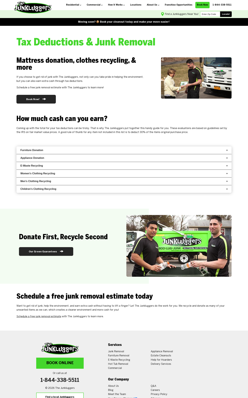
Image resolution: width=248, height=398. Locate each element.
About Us (113, 386)
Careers (155, 390)
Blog (110, 390)
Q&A (153, 386)
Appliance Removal (162, 351)
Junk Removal (116, 351)
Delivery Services (161, 364)
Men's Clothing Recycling (124, 181)
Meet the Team (117, 394)
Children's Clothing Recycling (124, 189)
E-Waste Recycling (124, 165)
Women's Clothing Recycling (124, 173)
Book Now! (36, 99)
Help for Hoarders (161, 360)
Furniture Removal (118, 355)
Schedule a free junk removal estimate (38, 316)
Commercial (115, 368)
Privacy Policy (159, 394)
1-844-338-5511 (59, 380)
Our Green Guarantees (46, 251)
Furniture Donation (124, 150)
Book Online (60, 363)
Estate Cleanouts (161, 355)
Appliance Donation (124, 158)
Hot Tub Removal (118, 364)
